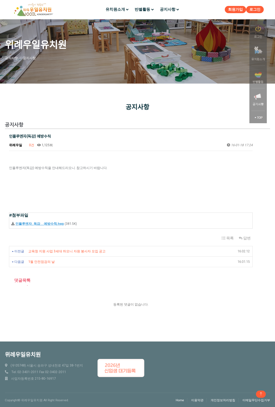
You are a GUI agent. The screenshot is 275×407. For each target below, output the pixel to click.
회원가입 (234, 9)
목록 (228, 237)
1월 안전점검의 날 (41, 261)
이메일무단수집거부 (256, 399)
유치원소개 (115, 9)
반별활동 (142, 9)
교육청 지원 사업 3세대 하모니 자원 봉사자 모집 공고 (67, 250)
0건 (29, 144)
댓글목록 (20, 280)
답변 (245, 237)
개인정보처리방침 (223, 399)
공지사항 (167, 9)
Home (180, 399)
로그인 (253, 9)
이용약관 (197, 399)
